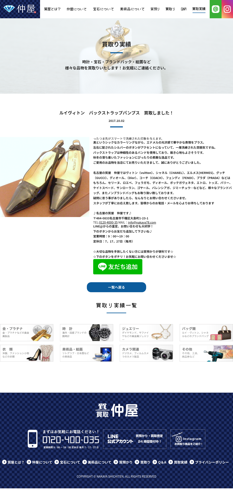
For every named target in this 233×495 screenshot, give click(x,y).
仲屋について (42, 462)
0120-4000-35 (108, 222)
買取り (145, 462)
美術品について (100, 462)
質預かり (126, 462)
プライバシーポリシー (212, 462)
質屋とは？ (16, 462)
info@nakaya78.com (142, 222)
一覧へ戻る (116, 287)
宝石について (70, 462)
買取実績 (180, 462)
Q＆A (162, 462)
